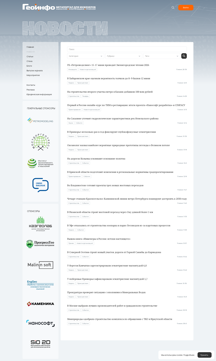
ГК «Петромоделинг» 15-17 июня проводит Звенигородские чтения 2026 (108, 65)
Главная (30, 47)
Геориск (71, 83)
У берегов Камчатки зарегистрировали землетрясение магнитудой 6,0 (107, 265)
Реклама (31, 89)
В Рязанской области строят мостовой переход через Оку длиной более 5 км (110, 212)
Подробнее (188, 355)
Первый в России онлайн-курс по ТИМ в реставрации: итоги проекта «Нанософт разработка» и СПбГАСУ (126, 105)
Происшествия (82, 83)
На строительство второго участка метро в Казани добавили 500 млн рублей (110, 91)
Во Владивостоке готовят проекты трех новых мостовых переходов (105, 185)
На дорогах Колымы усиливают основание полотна (96, 158)
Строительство (73, 96)
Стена (29, 61)
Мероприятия (33, 75)
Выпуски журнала (35, 70)
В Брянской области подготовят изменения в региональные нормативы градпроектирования (120, 172)
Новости (31, 51)
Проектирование (74, 109)
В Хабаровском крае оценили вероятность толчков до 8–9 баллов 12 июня (108, 78)
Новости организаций (88, 69)
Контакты (31, 85)
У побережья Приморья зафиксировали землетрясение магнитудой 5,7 (107, 279)
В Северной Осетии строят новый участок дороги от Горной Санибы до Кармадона (114, 252)
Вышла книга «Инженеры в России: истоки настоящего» (98, 238)
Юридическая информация (39, 94)
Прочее (71, 243)
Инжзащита (72, 69)
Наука (70, 123)
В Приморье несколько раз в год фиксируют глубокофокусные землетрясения (111, 131)
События (79, 123)
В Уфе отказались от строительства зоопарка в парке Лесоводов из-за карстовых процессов (118, 225)
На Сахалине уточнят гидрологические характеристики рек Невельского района (112, 118)
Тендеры (85, 96)
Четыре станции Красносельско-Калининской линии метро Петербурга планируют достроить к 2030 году (127, 198)
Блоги (29, 66)
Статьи (30, 56)
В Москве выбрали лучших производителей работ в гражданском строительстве (112, 305)
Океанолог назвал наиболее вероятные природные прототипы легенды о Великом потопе (118, 145)
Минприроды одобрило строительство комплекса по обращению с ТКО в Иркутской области (119, 319)
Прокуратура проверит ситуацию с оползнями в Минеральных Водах (106, 292)
